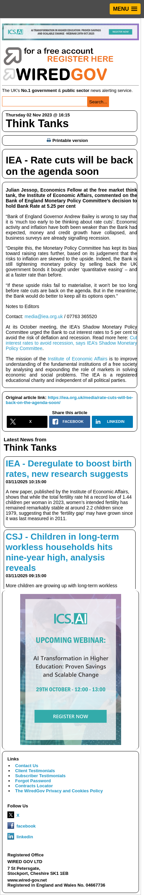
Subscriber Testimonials (40, 775)
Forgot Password (33, 780)
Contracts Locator (34, 785)
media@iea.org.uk (44, 316)
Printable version (67, 140)
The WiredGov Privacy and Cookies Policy (59, 790)
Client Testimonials (35, 770)
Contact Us (26, 765)
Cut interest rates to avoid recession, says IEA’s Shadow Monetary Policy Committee (71, 343)
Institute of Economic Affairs (77, 358)
